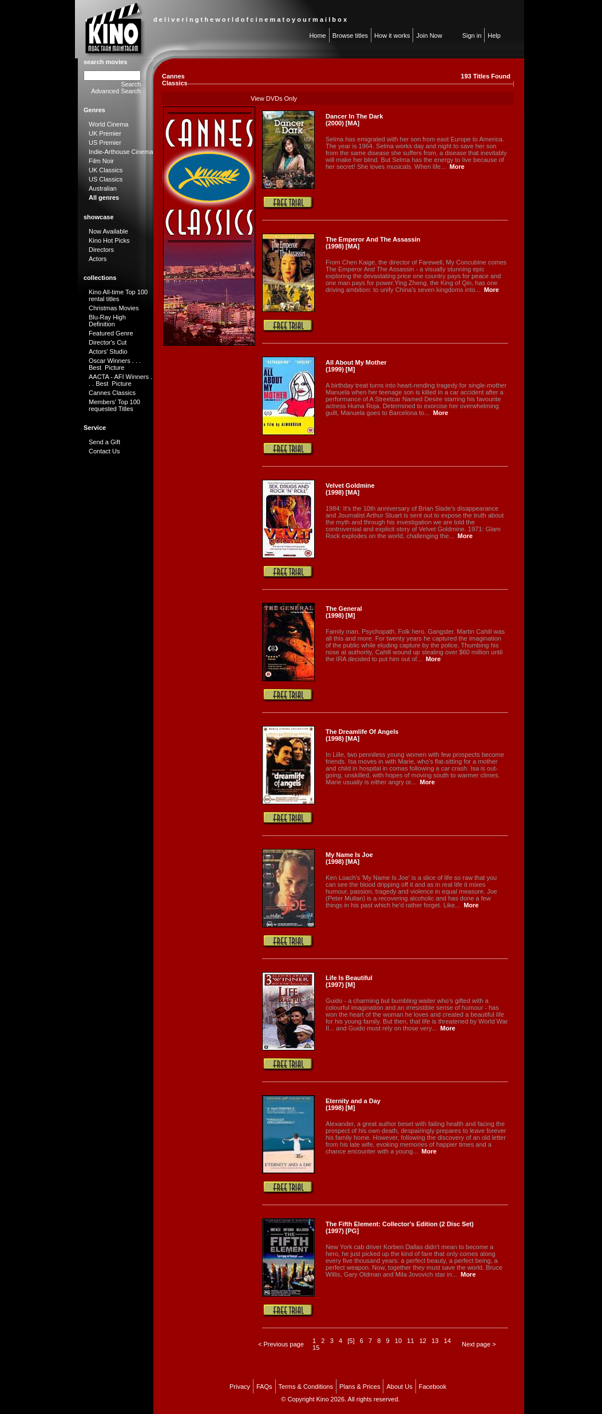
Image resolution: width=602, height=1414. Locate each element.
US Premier (105, 142)
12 (422, 1340)
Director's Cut (107, 342)
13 (434, 1340)
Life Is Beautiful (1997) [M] (349, 981)
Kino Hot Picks (109, 240)
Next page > (479, 1344)
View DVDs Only (274, 98)
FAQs (264, 1386)
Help (494, 35)
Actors (97, 258)
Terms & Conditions (306, 1386)
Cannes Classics (112, 392)
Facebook (432, 1386)
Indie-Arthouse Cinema (121, 151)
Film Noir (101, 160)
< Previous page (281, 1344)
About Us (399, 1386)
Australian (103, 188)
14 (447, 1340)
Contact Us (104, 451)
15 (315, 1347)
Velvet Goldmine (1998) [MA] (350, 489)
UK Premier (105, 133)
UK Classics (105, 170)
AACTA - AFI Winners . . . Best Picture (120, 380)
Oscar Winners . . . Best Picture (115, 364)
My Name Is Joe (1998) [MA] (349, 858)
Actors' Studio (108, 351)
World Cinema (109, 124)
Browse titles (350, 35)
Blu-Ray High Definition (107, 320)
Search (131, 84)
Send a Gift (104, 442)
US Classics (105, 179)
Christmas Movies (113, 308)
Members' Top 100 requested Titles (114, 405)
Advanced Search (116, 91)
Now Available (108, 231)
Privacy (239, 1386)
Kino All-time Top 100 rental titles (118, 295)
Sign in (472, 35)
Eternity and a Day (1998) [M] (353, 1104)
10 (398, 1340)
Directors (101, 249)
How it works (392, 35)
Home (317, 35)
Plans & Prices (360, 1386)
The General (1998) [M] (344, 612)
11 (410, 1340)
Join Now (429, 35)
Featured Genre (111, 333)
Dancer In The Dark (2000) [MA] (354, 120)
